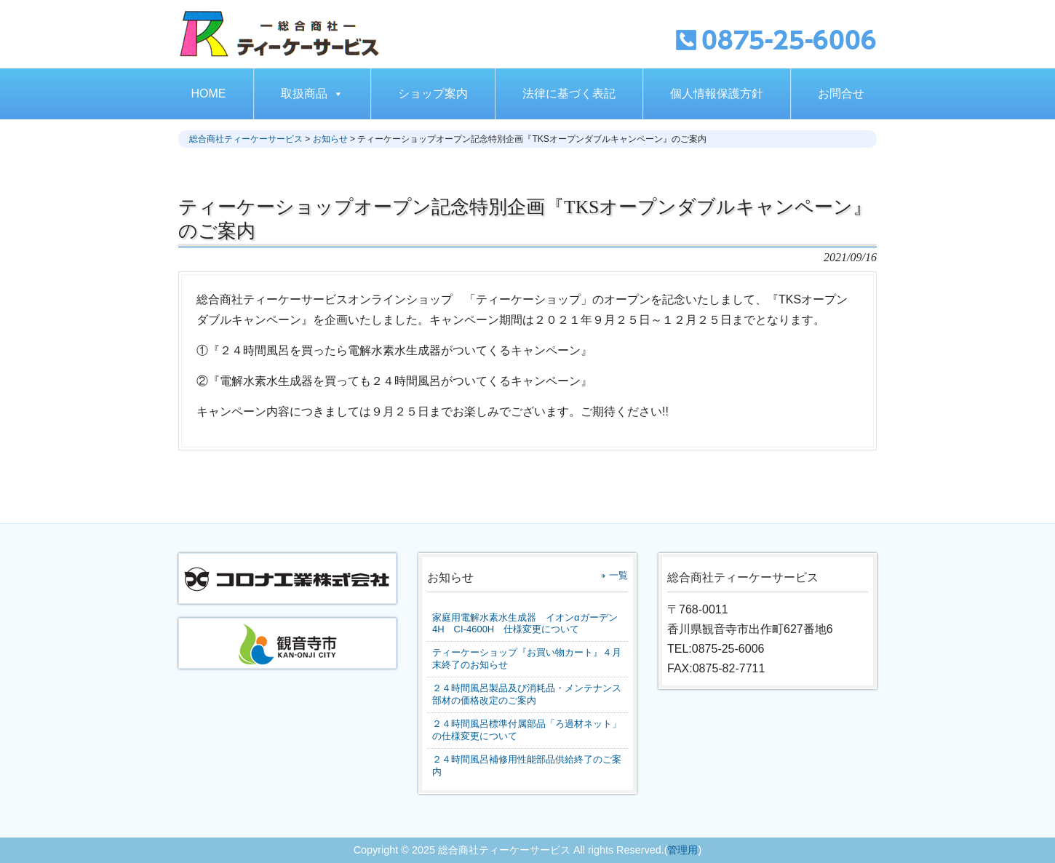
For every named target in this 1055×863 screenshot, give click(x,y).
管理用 (682, 850)
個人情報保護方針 (716, 93)
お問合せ (841, 93)
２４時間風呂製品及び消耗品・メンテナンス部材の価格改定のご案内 (526, 694)
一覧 (618, 575)
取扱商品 (312, 93)
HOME (208, 93)
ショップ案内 (433, 93)
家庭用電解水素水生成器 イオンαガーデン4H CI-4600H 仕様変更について (525, 623)
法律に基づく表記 (569, 93)
